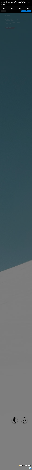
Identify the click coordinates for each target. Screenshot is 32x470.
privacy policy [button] (19, 1)
